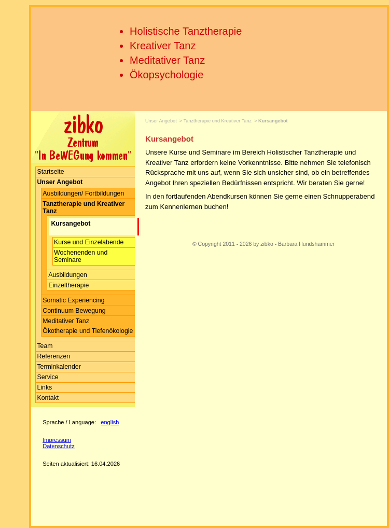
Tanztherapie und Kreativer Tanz (218, 120)
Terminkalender (58, 366)
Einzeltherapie (68, 285)
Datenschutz (59, 446)
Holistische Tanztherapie (186, 31)
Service (47, 377)
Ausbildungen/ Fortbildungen (83, 193)
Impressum (57, 440)
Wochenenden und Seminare (80, 256)
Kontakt (48, 397)
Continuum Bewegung (74, 310)
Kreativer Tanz (163, 45)
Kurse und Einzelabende (88, 242)
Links (44, 387)
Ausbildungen (67, 275)
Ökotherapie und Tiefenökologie (88, 331)
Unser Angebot (161, 120)
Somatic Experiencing (73, 300)
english (110, 422)
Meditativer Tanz (167, 60)
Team (44, 346)
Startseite (50, 171)
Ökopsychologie (166, 74)
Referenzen (53, 356)
